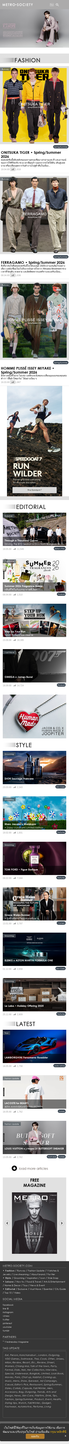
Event (48, 1399)
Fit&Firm (39, 1395)
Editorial (10, 1289)
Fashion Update (36, 1270)
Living (47, 1406)
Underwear (21, 1373)
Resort (26, 1362)
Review (16, 1362)
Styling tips (11, 1403)
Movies (9, 1377)
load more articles (30, 1168)
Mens (16, 1380)
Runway (21, 1270)
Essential (48, 1289)
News (17, 1395)
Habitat (36, 1377)
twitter (6, 1319)
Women (61, 923)
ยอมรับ (35, 1436)
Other (51, 1358)
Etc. (33, 1362)
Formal (9, 1369)
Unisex (59, 1358)
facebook (8, 1304)
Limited (45, 1373)
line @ (6, 1308)
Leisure (9, 1281)
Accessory (11, 1391)
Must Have (35, 1289)
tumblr (6, 1330)
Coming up (49, 1377)
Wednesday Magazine (17, 1341)
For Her (51, 1274)
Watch (22, 1403)
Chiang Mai (22, 1366)
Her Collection (35, 1369)
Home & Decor (13, 1285)
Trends (41, 1391)
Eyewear (33, 1380)
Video (17, 1292)
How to (20, 1281)
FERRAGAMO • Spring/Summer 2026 (33, 262)
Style (8, 1278)
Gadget (46, 1403)
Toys (25, 1285)
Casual (9, 1384)
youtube (7, 1327)
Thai (36, 1358)
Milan (8, 1362)
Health (57, 1399)
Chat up (26, 1377)
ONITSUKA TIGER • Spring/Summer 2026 (31, 154)
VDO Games (12, 1358)
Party (53, 1366)
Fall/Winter (39, 1388)
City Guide (60, 1289)
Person (14, 1355)
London (42, 1355)
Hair (23, 1369)
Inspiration (32, 1278)
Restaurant (35, 1384)
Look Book (57, 1373)
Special (9, 1373)
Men (49, 1388)
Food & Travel (33, 1281)
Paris (17, 1377)
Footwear (52, 1157)
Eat (6, 1355)
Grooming (19, 1278)
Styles (8, 1388)
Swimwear (27, 1358)
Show (24, 1380)
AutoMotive (59, 1066)
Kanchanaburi (27, 1355)
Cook (43, 1358)
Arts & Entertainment (54, 1281)
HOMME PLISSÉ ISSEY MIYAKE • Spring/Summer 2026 (27, 370)
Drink (48, 1395)
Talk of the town (39, 1366)
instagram (8, 1312)
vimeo (6, 1315)
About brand (38, 1274)
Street (50, 1362)
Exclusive (22, 1289)
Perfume (61, 832)
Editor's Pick (60, 548)
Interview (50, 1369)
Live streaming (21, 1274)
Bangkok (34, 1373)
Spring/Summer (61, 147)
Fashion (10, 1270)
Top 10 (8, 1292)
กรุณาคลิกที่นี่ (58, 1431)
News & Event (37, 1285)
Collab (62, 1111)
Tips (54, 1395)
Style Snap (53, 1278)
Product (61, 594)
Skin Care (60, 787)
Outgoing (53, 1355)
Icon (42, 1278)
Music (8, 1380)
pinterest (7, 1323)
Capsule (27, 1388)
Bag (21, 1391)
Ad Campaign (48, 1380)
